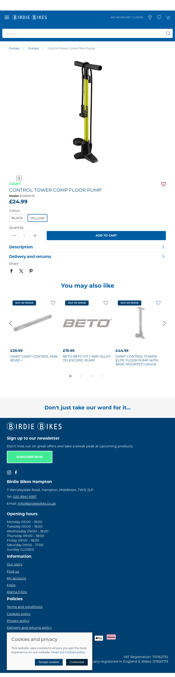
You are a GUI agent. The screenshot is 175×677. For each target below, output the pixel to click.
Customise (77, 662)
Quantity (16, 228)
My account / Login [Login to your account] (127, 17)
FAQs (11, 585)
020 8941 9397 (24, 497)
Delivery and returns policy (29, 628)
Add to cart (106, 235)
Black (17, 218)
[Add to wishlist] (53, 302)
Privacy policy (18, 621)
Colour (14, 211)
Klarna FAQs (17, 592)
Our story (14, 564)
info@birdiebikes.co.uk (37, 504)
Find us (13, 571)
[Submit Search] (168, 33)
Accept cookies (49, 662)
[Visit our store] (150, 17)
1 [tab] (19, 178)
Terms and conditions (25, 607)
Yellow (37, 218)
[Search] (87, 33)
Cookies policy (19, 614)
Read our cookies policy (68, 652)
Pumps (14, 48)
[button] (7, 17)
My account (16, 578)
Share (14, 264)
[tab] (70, 376)
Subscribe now (29, 457)
